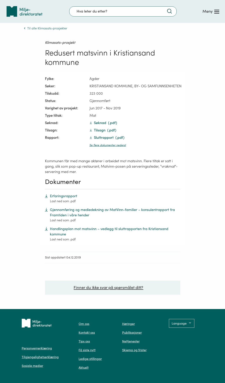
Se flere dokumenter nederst (108, 145)
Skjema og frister (134, 350)
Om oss (84, 324)
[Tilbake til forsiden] (24, 11)
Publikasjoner (132, 332)
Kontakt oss (87, 332)
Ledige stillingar (90, 359)
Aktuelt (84, 367)
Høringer (128, 324)
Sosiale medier (32, 366)
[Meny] (211, 11)
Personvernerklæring (37, 348)
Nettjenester (131, 341)
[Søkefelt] (123, 11)
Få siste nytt (87, 350)
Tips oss (84, 341)
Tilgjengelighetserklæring (40, 357)
